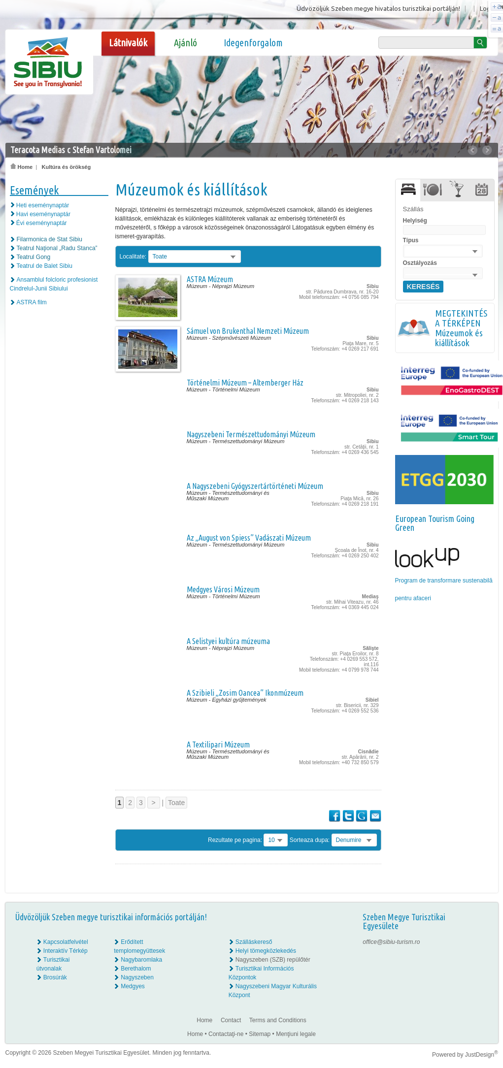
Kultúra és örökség (66, 167)
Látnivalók (128, 42)
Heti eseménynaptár (42, 205)
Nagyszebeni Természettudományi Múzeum (251, 434)
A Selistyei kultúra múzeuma (228, 641)
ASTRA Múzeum (210, 279)
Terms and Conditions (277, 1020)
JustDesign (481, 1054)
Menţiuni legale (296, 1034)
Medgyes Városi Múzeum (223, 589)
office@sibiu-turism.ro (391, 942)
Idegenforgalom (253, 42)
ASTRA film (32, 302)
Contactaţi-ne (225, 1034)
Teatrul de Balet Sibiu (44, 265)
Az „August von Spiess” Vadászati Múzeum (249, 537)
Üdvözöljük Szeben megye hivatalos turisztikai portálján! (378, 8)
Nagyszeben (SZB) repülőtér (272, 959)
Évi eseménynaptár (41, 223)
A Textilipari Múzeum (218, 744)
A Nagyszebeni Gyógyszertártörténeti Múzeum (255, 486)
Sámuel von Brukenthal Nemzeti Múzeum (248, 330)
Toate (176, 803)
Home (21, 167)
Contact (231, 1020)
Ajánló (185, 42)
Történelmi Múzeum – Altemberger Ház (245, 382)
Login (488, 8)
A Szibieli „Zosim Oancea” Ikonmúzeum (245, 692)
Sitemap (259, 1034)
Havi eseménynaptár (43, 214)
